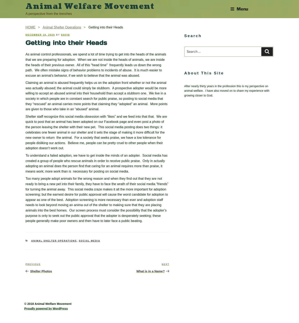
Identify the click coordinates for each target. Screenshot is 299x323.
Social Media (89, 241)
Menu (239, 9)
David (65, 35)
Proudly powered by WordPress (46, 308)
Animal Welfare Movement (90, 6)
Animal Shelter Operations (54, 241)
